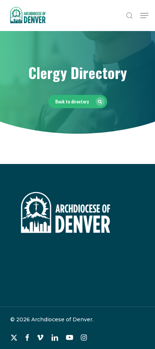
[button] (144, 15)
